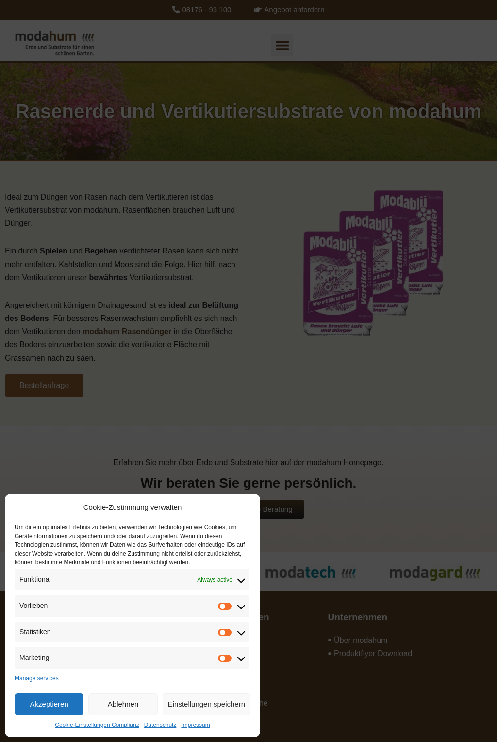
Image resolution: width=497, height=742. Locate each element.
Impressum (195, 725)
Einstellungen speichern (206, 704)
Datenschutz (160, 725)
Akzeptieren (49, 704)
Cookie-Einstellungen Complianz (97, 725)
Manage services (37, 678)
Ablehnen (123, 704)
